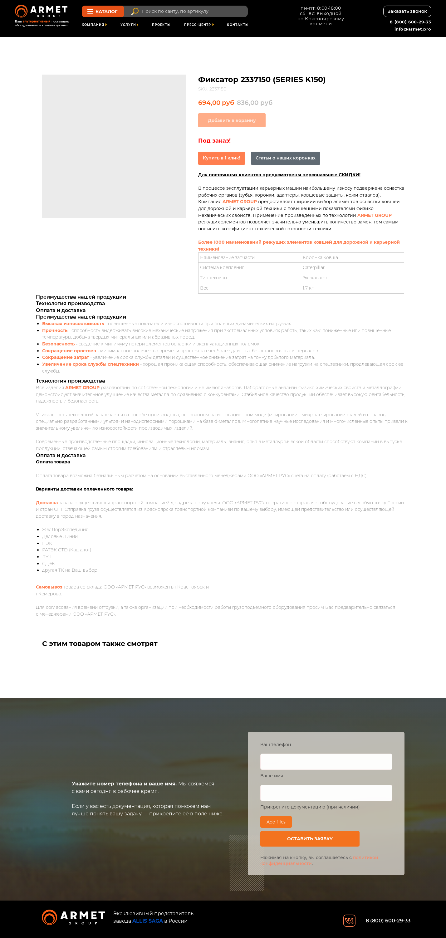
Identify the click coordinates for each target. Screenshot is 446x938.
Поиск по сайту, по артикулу (175, 11)
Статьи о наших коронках (286, 158)
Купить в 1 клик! (221, 158)
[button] (407, 11)
